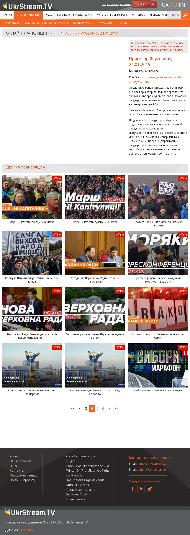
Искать (186, 14)
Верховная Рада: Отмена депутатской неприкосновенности (32, 336)
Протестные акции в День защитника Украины (158, 223)
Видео (48, 14)
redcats (27, 530)
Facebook (132, 487)
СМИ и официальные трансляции (46, 23)
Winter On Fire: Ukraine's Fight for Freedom (121, 14)
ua (165, 4)
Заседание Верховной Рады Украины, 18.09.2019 (95, 279)
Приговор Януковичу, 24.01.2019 (86, 33)
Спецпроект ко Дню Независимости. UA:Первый (31, 392)
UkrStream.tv (11, 23)
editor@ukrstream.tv (152, 464)
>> (116, 408)
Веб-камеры (107, 23)
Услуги (14, 456)
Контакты (17, 470)
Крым (123, 23)
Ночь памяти (75, 499)
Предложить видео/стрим (116, 4)
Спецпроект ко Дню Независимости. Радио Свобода (95, 392)
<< (73, 408)
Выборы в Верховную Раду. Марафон (158, 390)
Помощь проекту (22, 480)
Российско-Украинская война (74, 14)
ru (173, 4)
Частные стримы (83, 23)
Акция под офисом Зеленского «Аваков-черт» (158, 336)
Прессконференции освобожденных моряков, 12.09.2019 (158, 279)
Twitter (149, 487)
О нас (13, 466)
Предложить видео (24, 475)
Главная (7, 14)
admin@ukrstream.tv (152, 470)
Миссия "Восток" (78, 485)
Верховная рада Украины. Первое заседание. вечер (95, 336)
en (182, 4)
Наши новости (20, 461)
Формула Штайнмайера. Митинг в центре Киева (32, 279)
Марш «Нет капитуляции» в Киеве (31, 222)
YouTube (141, 487)
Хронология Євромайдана (165, 14)
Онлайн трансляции (28, 14)
